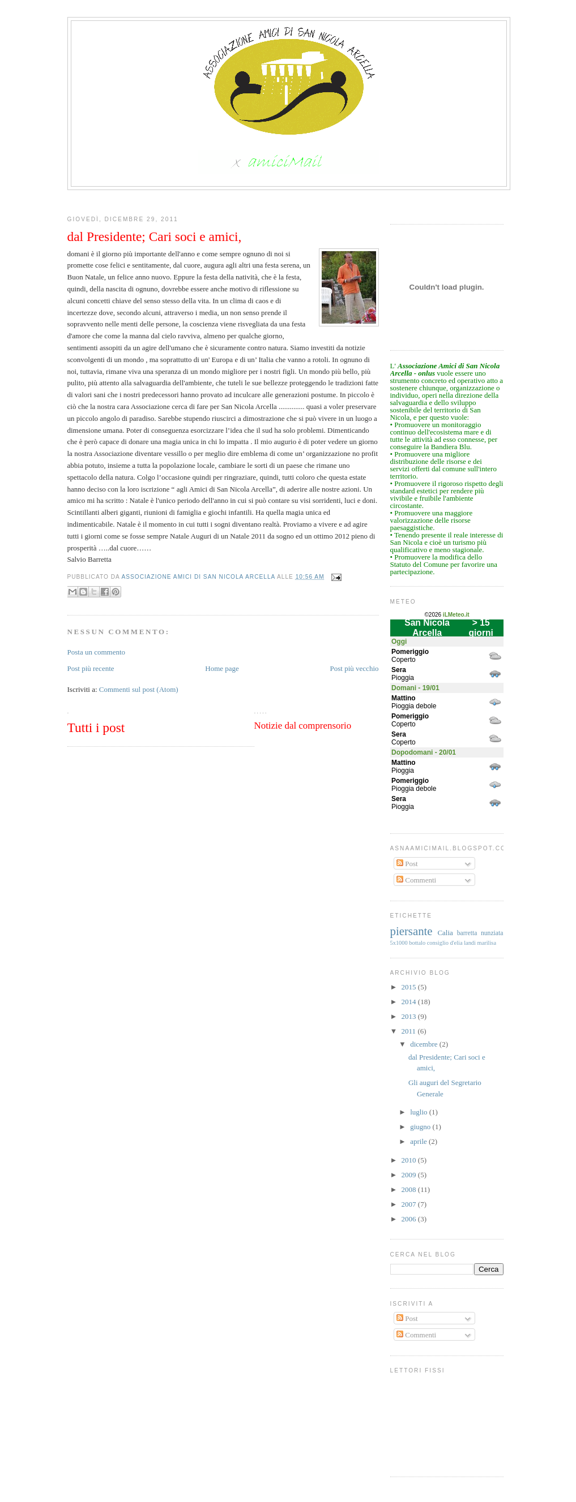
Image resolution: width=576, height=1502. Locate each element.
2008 (410, 1189)
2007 (410, 1204)
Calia (445, 932)
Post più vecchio (354, 668)
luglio (419, 1112)
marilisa (486, 943)
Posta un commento (96, 652)
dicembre (425, 1044)
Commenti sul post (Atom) (138, 689)
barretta (467, 933)
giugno (421, 1126)
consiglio (438, 943)
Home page (222, 668)
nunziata (492, 933)
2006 (410, 1219)
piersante (411, 930)
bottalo (417, 943)
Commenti (416, 880)
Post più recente (90, 668)
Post (407, 863)
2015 (410, 987)
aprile (419, 1141)
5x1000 (399, 943)
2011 (410, 1031)
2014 (410, 1001)
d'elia (456, 943)
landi (470, 943)
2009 (410, 1174)
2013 (410, 1016)
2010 (410, 1160)
